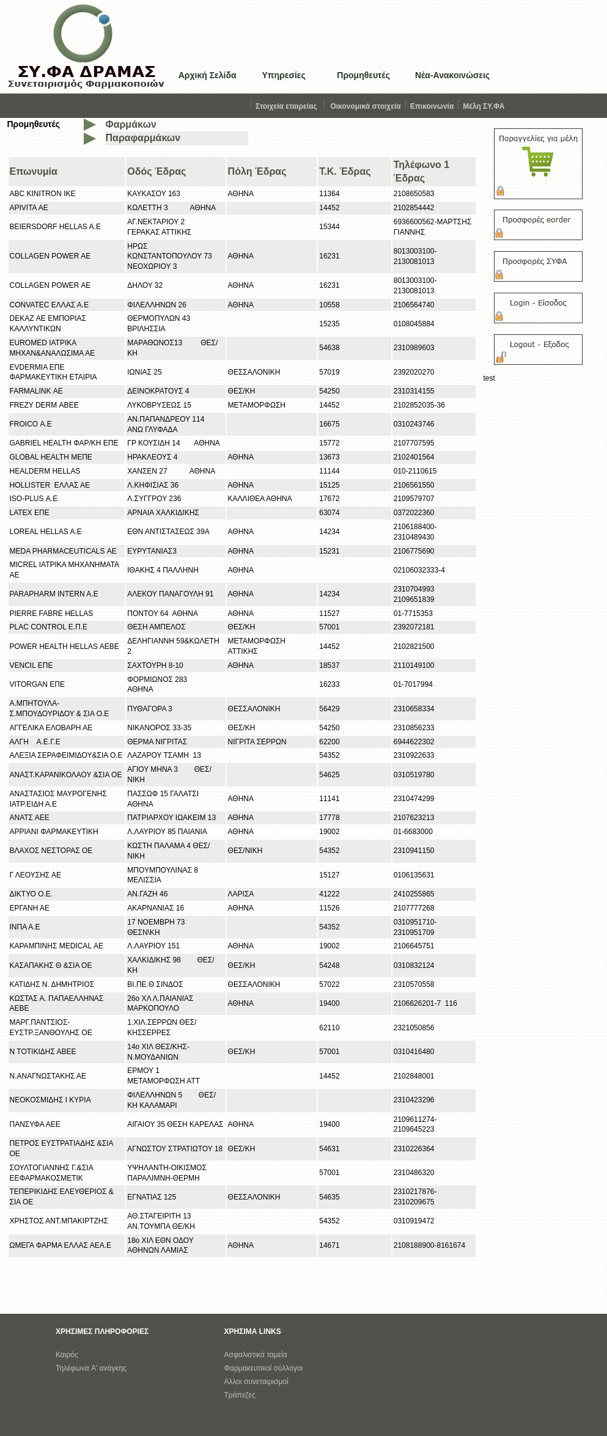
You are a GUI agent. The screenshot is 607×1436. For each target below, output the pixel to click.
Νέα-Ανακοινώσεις (452, 75)
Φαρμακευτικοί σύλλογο (262, 1368)
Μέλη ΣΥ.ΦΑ (483, 106)
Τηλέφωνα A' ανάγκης (91, 1368)
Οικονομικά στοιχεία (365, 106)
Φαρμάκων (131, 124)
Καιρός (67, 1354)
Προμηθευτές (363, 75)
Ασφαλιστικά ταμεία (255, 1354)
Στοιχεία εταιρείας (286, 106)
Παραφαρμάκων (143, 138)
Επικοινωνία (436, 106)
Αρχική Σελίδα (207, 75)
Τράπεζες (240, 1395)
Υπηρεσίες (283, 75)
